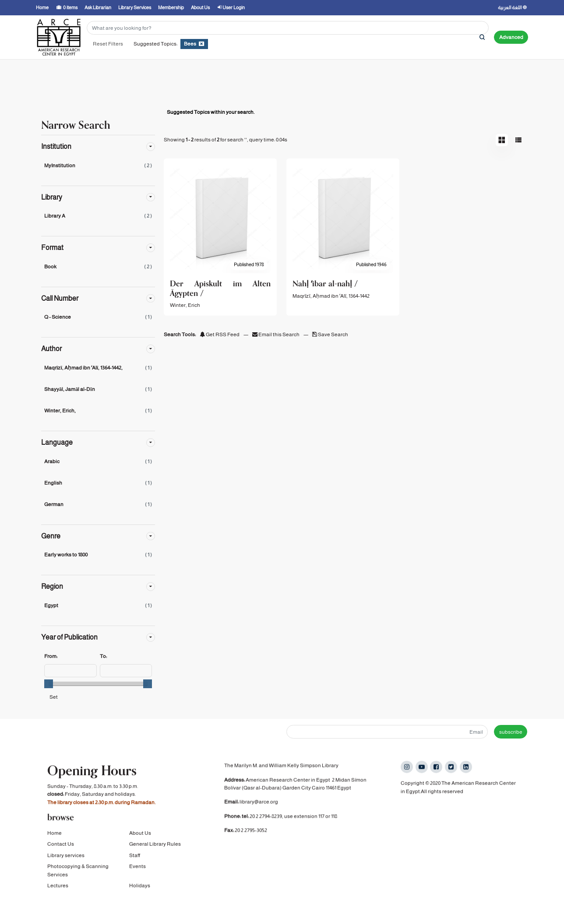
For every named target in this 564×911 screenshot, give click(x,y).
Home (54, 835)
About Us (140, 835)
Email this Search (276, 334)
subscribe (510, 732)
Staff (134, 857)
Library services (66, 857)
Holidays (139, 888)
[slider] (48, 683)
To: (103, 656)
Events (137, 868)
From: (50, 656)
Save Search (330, 334)
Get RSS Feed (220, 334)
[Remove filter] (201, 44)
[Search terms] (288, 28)
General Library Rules (155, 846)
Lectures (57, 888)
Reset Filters (108, 44)
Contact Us (60, 846)
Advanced (511, 37)
